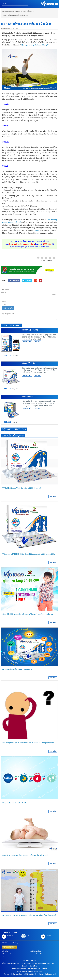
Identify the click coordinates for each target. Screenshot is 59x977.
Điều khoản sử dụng (8, 954)
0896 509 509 (32, 969)
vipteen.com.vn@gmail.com (32, 971)
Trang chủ (17, 11)
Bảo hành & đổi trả (35, 951)
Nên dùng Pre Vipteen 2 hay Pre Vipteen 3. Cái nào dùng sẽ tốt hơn (28, 743)
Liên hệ (4, 957)
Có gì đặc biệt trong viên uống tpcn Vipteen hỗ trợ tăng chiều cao (27, 614)
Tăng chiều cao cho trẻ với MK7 (14, 803)
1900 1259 (22, 969)
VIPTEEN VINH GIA (29, 960)
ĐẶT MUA (37, 342)
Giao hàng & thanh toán (37, 954)
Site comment (5, 289)
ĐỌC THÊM (53, 496)
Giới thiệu (5, 951)
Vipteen (8, 943)
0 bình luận (54, 295)
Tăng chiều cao (27, 11)
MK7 (37, 230)
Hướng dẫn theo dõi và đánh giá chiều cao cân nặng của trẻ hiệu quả (29, 915)
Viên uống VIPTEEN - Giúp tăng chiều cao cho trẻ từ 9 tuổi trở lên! (28, 554)
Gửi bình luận (8, 308)
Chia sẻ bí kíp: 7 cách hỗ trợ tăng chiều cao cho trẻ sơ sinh (25, 855)
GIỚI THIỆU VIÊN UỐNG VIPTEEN (17, 669)
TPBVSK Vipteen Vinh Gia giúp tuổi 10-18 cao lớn (21, 488)
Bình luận (3, 292)
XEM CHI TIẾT (27, 342)
